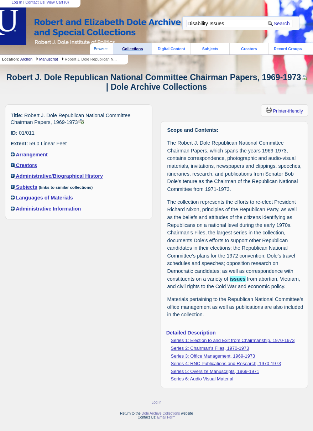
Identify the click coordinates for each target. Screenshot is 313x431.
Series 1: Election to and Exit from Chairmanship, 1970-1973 (233, 340)
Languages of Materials (42, 198)
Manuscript (48, 59)
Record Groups (288, 49)
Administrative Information (46, 209)
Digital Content (171, 49)
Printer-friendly (288, 111)
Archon (26, 59)
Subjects (210, 49)
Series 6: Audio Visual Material (202, 378)
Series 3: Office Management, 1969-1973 (213, 356)
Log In (157, 402)
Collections (132, 49)
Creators (249, 49)
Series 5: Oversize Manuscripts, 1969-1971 (215, 371)
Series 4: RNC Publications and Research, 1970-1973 (226, 363)
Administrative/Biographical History (57, 176)
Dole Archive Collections (161, 413)
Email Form (166, 417)
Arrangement (29, 154)
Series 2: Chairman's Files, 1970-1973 (210, 348)
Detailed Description (191, 333)
